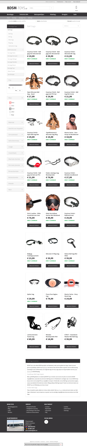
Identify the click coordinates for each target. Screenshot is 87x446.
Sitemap (66, 410)
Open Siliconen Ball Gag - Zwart (33, 93)
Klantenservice (59, 1)
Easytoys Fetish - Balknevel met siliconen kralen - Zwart (70, 214)
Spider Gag (30, 294)
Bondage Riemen (12, 65)
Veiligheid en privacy (32, 408)
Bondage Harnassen (12, 56)
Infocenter (48, 410)
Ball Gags (10, 30)
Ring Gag (11, 43)
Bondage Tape (11, 68)
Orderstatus (67, 408)
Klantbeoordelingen (54, 441)
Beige (12, 115)
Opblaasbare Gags (13, 46)
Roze (13, 105)
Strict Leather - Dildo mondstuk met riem (34, 214)
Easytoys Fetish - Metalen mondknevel (71, 174)
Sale (74, 14)
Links (9, 410)
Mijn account (68, 1)
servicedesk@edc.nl (31, 430)
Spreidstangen (11, 74)
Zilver (13, 112)
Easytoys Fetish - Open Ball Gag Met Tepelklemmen (33, 133)
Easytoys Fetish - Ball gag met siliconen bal (34, 53)
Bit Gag (10, 36)
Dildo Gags (11, 40)
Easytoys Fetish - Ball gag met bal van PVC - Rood (34, 174)
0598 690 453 (30, 427)
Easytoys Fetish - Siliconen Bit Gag (70, 53)
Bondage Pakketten (12, 62)
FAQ (46, 412)
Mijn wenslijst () (76, 1)
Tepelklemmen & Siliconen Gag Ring (52, 133)
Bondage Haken (11, 53)
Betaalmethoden (31, 407)
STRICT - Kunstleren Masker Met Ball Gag (71, 336)
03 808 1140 (29, 428)
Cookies (66, 407)
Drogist (65, 14)
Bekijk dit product (34, 63)
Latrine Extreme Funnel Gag (32, 336)
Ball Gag (10, 33)
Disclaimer (43, 441)
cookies (46, 444)
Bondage (10, 14)
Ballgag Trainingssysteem (33, 255)
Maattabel (48, 408)
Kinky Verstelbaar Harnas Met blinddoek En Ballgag (53, 214)
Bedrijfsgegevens (12, 407)
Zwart (13, 108)
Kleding (53, 14)
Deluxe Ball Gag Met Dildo (71, 255)
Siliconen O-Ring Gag (52, 254)
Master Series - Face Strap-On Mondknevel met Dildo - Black (71, 133)
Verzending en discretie (33, 410)
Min (9, 87)
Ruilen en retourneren (32, 412)
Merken (10, 412)
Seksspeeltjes (39, 14)
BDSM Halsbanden (12, 50)
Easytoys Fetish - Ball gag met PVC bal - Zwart (53, 93)
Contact (47, 407)
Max (16, 90)
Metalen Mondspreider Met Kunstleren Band (52, 336)
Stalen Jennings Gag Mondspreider (52, 174)
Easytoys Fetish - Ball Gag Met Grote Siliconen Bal (71, 93)
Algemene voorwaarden (35, 441)
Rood (13, 102)
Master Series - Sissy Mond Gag (71, 295)
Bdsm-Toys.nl (59, 390)
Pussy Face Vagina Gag (51, 295)
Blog (9, 408)
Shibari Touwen (11, 71)
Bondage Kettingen (12, 59)
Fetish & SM (24, 14)
